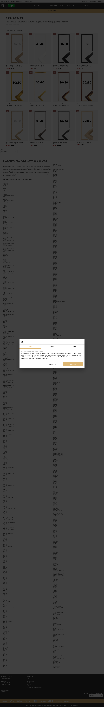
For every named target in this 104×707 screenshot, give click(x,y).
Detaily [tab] (52, 346)
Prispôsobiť (52, 364)
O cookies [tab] (73, 346)
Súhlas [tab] (30, 346)
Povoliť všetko (72, 364)
